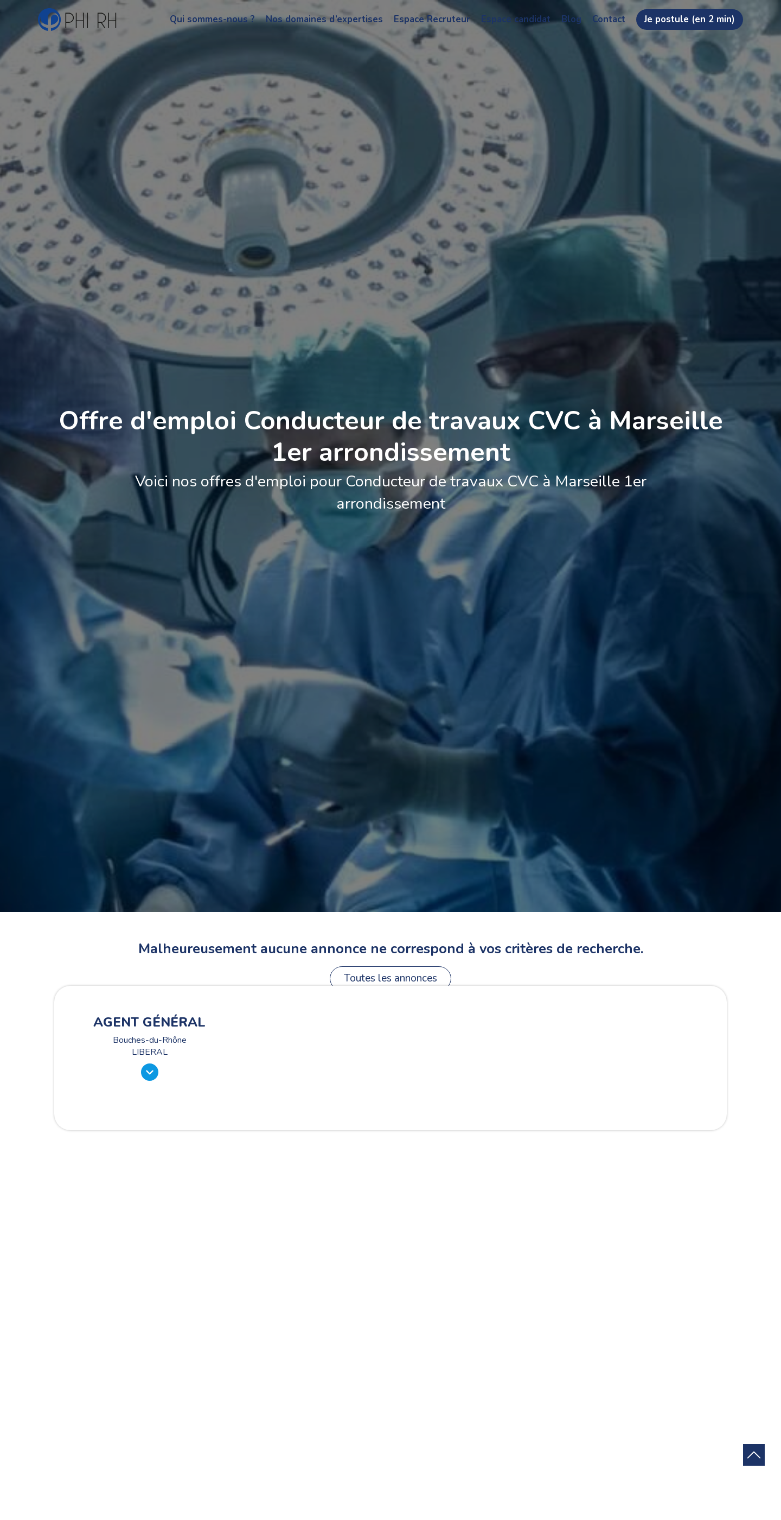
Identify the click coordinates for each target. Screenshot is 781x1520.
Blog (571, 19)
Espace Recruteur (432, 19)
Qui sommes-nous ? (212, 19)
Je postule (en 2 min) (689, 19)
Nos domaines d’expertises (324, 19)
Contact (608, 19)
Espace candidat (515, 19)
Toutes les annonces (390, 978)
